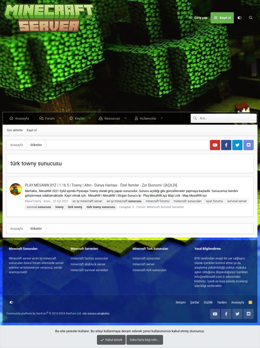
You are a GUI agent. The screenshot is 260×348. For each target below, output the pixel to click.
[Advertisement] (130, 73)
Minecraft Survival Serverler (165, 207)
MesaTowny (33, 201)
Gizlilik (208, 302)
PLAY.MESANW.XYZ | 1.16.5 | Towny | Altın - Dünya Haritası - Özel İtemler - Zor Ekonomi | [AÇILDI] (101, 185)
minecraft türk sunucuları (149, 270)
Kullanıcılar (149, 118)
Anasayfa (22, 118)
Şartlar (194, 302)
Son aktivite (15, 130)
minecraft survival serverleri (89, 270)
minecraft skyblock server (88, 264)
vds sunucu (89, 313)
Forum (50, 118)
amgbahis (103, 313)
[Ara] (250, 17)
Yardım (222, 302)
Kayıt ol (32, 130)
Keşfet (80, 118)
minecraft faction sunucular (89, 258)
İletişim (181, 302)
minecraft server (144, 264)
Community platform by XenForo (44, 313)
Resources (113, 118)
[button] (60, 118)
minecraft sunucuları (146, 258)
